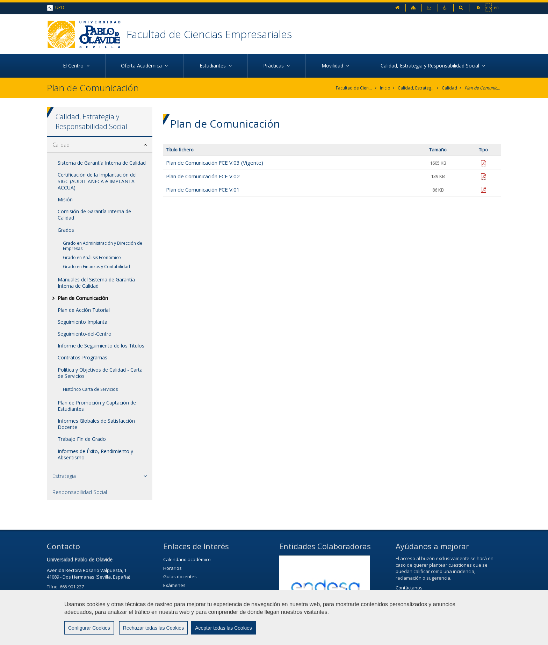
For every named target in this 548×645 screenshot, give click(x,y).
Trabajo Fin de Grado (82, 439)
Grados (66, 230)
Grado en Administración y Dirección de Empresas (102, 246)
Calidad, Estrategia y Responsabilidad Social (416, 88)
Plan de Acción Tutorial (84, 310)
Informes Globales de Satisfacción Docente (96, 423)
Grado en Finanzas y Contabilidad (96, 267)
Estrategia (64, 475)
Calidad (449, 88)
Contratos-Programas (82, 357)
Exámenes (174, 585)
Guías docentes (180, 576)
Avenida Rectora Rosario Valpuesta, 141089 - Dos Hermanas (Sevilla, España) (88, 573)
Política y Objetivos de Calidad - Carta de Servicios (100, 372)
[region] (274, 617)
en (496, 7)
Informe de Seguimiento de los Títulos (101, 345)
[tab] (99, 145)
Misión (65, 199)
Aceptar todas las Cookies (223, 628)
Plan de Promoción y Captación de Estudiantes (97, 405)
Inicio (385, 88)
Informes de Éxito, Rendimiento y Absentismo (95, 454)
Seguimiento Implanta (82, 321)
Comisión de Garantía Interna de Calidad (94, 214)
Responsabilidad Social (79, 491)
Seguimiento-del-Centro (84, 333)
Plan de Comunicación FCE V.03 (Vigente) (214, 162)
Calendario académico (187, 559)
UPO (55, 8)
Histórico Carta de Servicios (90, 389)
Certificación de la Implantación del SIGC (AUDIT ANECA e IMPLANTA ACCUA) (97, 181)
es (488, 7)
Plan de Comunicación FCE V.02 (203, 176)
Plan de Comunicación (482, 88)
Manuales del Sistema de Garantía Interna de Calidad (96, 282)
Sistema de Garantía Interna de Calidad (102, 162)
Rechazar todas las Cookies (153, 628)
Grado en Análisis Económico (92, 257)
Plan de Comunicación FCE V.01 (203, 189)
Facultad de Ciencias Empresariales (209, 34)
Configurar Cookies (89, 628)
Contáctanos (409, 588)
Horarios (172, 568)
